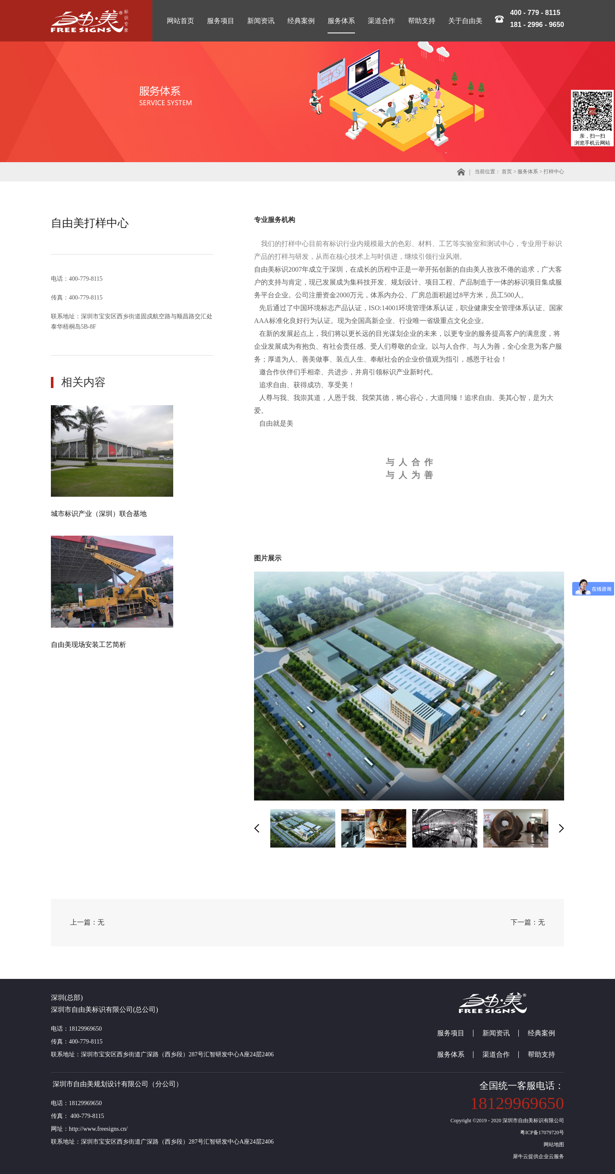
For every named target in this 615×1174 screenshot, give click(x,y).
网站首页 (180, 20)
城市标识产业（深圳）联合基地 (99, 513)
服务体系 (527, 172)
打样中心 (554, 172)
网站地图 (552, 1144)
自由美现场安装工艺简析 (88, 644)
